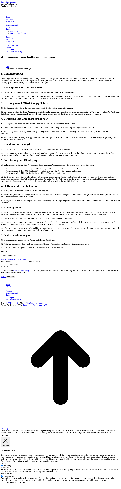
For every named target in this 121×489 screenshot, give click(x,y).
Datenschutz (37, 306)
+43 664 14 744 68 (12, 304)
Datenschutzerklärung (21, 271)
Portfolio (9, 292)
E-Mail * (30, 262)
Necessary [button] (4, 464)
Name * (4, 262)
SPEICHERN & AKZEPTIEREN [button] (13, 483)
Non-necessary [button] (6, 474)
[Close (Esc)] (2, 485)
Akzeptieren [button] (5, 436)
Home (8, 285)
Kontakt (8, 296)
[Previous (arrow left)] (2, 487)
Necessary (7, 466)
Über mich (9, 287)
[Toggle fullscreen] (6, 485)
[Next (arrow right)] (4, 487)
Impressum (10, 298)
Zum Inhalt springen (8, 2)
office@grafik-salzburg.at (34, 304)
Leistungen (10, 289)
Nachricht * (5, 267)
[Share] (4, 485)
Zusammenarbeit (12, 294)
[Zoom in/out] (9, 485)
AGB (45, 306)
